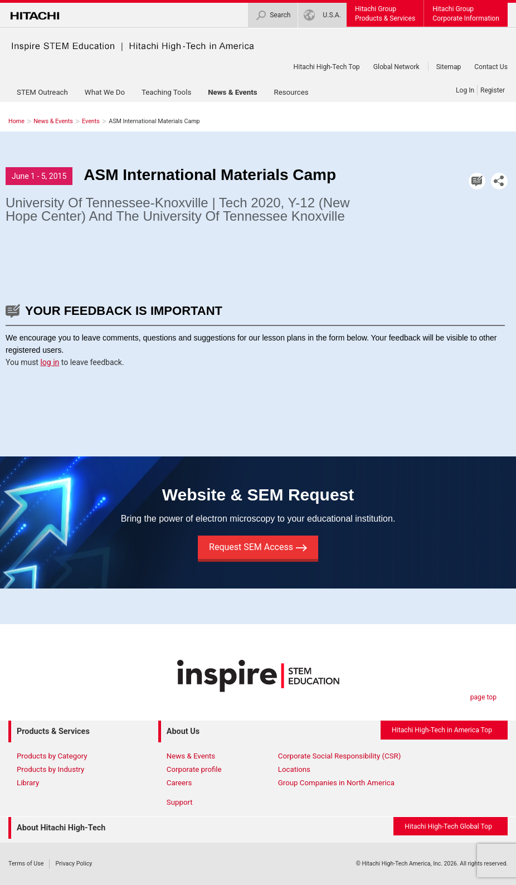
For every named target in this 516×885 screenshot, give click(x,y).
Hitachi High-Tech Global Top (448, 826)
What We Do (105, 92)
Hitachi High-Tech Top (327, 67)
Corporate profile (194, 769)
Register (492, 90)
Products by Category (52, 756)
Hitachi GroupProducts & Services (385, 13)
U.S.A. (322, 15)
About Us (183, 731)
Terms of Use (25, 863)
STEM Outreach (42, 92)
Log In (465, 90)
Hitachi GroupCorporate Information (465, 13)
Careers (179, 783)
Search (272, 15)
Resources (291, 92)
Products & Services (53, 731)
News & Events (232, 92)
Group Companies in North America (336, 783)
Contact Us (491, 67)
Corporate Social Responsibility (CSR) (339, 756)
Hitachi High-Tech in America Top (442, 730)
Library (28, 783)
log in (49, 362)
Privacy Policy (73, 863)
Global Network (396, 67)
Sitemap (448, 67)
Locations (294, 769)
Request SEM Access (258, 547)
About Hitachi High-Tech (61, 828)
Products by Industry (50, 769)
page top (483, 697)
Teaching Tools (166, 92)
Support (180, 802)
